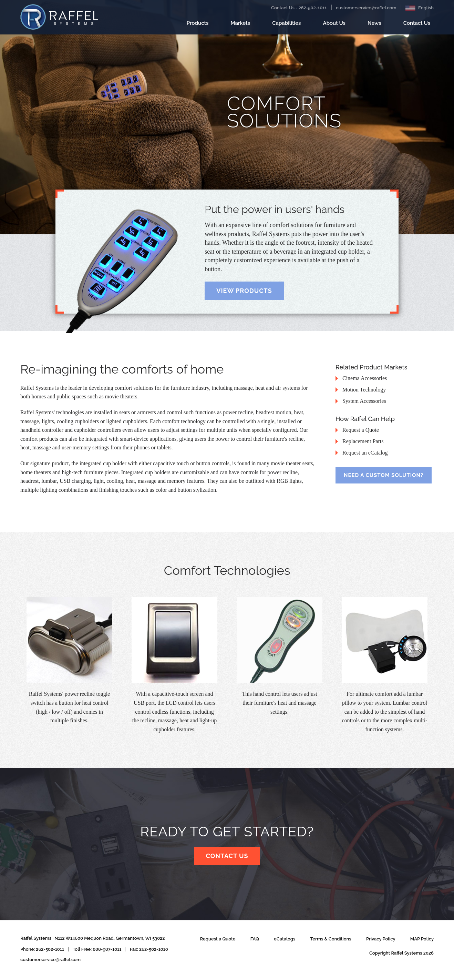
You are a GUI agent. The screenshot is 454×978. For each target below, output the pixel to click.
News (374, 26)
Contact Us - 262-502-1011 (299, 7)
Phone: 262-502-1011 (42, 949)
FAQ (254, 938)
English (419, 8)
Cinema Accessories (364, 378)
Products (198, 26)
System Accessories (364, 401)
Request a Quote (218, 938)
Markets (240, 26)
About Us (334, 23)
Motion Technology (364, 390)
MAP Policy (422, 938)
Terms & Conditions (330, 938)
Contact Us (416, 26)
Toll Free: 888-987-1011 (97, 949)
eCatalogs (284, 938)
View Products (244, 290)
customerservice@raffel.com (366, 7)
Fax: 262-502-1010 (149, 949)
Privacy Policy (380, 938)
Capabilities (286, 26)
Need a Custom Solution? (383, 475)
